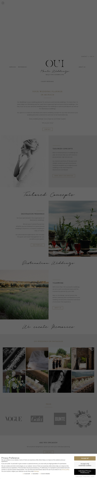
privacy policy (65, 469)
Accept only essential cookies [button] (85, 464)
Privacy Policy (86, 476)
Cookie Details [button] (79, 476)
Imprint (92, 476)
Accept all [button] (84, 458)
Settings (36, 471)
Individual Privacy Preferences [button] (84, 472)
